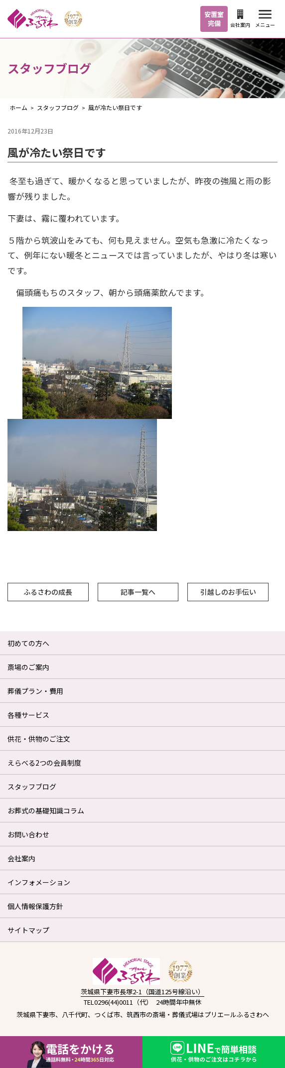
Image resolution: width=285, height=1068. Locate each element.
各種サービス (28, 715)
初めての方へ (28, 643)
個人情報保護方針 (35, 906)
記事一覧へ (138, 592)
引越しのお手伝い (228, 592)
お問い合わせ (28, 834)
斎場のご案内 (28, 667)
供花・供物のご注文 (38, 739)
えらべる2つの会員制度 (44, 763)
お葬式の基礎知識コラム (45, 810)
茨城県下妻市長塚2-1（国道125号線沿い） (142, 991)
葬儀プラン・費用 (35, 691)
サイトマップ (28, 930)
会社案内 (240, 18)
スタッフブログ (31, 787)
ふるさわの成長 (47, 592)
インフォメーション (38, 882)
